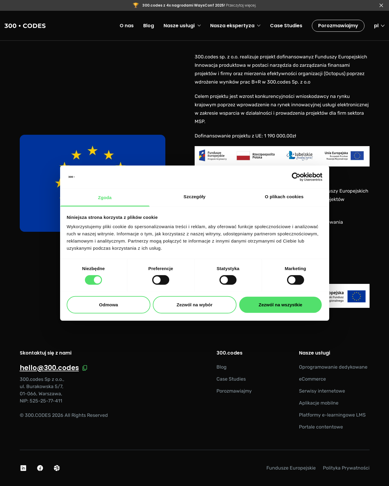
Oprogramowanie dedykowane (333, 367)
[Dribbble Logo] (56, 468)
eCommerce (312, 379)
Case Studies (231, 379)
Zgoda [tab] (105, 197)
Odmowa (108, 304)
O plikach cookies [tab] (284, 196)
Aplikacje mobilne (318, 403)
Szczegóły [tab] (194, 196)
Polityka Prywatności (346, 468)
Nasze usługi (314, 353)
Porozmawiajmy (338, 25)
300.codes (229, 353)
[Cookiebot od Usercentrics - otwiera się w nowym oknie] (296, 176)
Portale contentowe (321, 427)
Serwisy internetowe (322, 391)
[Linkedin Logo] (23, 468)
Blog (221, 367)
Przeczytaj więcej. (199, 5)
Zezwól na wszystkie (280, 304)
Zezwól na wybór (194, 304)
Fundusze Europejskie (291, 468)
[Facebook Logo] (40, 468)
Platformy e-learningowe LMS (332, 415)
